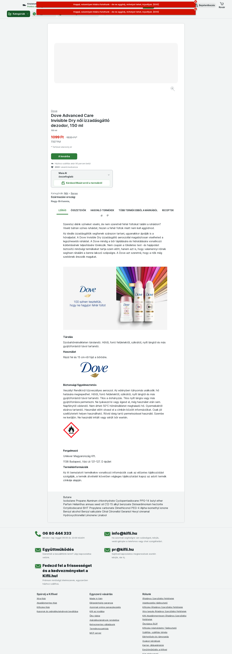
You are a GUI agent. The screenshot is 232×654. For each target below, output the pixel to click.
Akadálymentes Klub (47, 525)
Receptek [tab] (168, 132)
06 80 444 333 (57, 456)
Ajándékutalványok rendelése (104, 542)
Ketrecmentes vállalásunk (102, 546)
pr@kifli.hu (123, 472)
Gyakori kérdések (151, 563)
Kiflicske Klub (43, 529)
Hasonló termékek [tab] (102, 132)
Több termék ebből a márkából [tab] (138, 132)
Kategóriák (18, 13)
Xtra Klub (41, 521)
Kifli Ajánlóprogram (151, 593)
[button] (204, 5)
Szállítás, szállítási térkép (154, 555)
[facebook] (91, 606)
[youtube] (107, 606)
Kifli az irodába (97, 534)
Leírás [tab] (62, 132)
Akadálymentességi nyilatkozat (158, 589)
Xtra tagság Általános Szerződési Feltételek (164, 534)
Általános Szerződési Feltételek (158, 521)
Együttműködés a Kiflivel (154, 572)
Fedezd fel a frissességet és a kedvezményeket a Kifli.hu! (67, 493)
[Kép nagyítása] (104, 79)
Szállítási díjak (149, 580)
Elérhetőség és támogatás (155, 559)
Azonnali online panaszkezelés (105, 529)
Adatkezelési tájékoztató (155, 525)
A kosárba (132, 78)
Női (134, 115)
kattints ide (78, 645)
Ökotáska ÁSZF (150, 546)
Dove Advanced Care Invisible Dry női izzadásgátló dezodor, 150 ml (148, 42)
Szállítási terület (150, 585)
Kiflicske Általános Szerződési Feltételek (162, 529)
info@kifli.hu (124, 456)
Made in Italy (96, 521)
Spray (142, 115)
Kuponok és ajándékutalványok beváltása (57, 534)
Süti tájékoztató (150, 576)
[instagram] (99, 606)
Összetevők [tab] (78, 132)
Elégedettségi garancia (101, 525)
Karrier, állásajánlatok (153, 567)
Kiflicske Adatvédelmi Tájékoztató (159, 550)
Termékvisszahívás (99, 551)
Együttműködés (58, 472)
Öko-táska (95, 538)
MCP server (95, 555)
